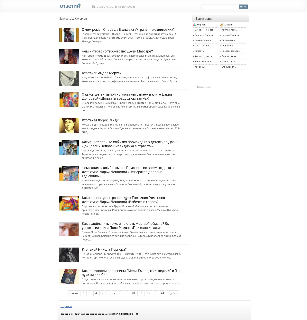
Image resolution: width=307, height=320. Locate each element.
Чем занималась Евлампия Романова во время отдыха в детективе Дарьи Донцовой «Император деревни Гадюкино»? (69, 171)
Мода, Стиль (228, 61)
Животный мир (202, 61)
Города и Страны (203, 35)
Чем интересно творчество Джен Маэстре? (69, 54)
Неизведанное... (203, 40)
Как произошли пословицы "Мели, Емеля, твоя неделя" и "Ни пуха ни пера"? (69, 274)
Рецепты (199, 51)
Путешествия (229, 56)
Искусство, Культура (73, 18)
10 (133, 293)
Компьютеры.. (229, 30)
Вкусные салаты (203, 56)
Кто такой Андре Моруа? (69, 76)
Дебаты (228, 25)
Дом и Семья (201, 45)
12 (148, 293)
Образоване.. (229, 40)
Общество (227, 45)
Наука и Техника (230, 35)
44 (162, 293)
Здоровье (200, 67)
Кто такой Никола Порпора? (69, 253)
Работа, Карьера (231, 51)
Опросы (201, 25)
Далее (173, 293)
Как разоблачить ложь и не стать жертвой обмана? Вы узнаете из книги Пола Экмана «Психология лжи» (69, 227)
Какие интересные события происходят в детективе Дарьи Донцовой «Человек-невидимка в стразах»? (69, 145)
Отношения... (229, 67)
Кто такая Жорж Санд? (69, 123)
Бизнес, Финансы (204, 30)
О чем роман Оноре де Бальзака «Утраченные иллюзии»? (69, 33)
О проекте (66, 306)
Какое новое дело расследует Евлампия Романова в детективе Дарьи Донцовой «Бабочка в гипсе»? (69, 201)
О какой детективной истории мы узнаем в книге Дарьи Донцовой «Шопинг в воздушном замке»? (69, 97)
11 (141, 293)
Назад (74, 293)
